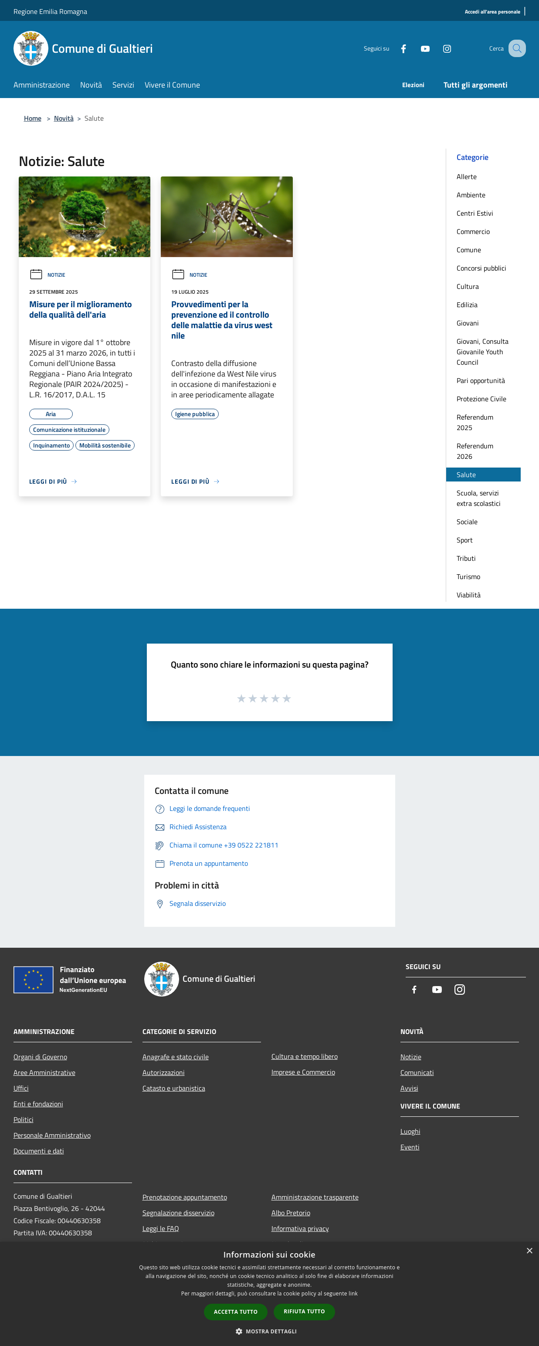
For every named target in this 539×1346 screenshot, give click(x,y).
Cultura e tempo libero (304, 1056)
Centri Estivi (475, 213)
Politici (24, 1119)
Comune (469, 249)
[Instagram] (438, 48)
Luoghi (410, 1131)
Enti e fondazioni (38, 1103)
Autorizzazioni (163, 1072)
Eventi (410, 1147)
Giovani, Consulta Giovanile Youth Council (482, 351)
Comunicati (417, 1072)
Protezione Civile (481, 398)
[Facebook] (394, 48)
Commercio (473, 231)
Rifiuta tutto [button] (304, 1311)
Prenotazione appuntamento (184, 1197)
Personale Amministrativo (52, 1135)
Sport (465, 540)
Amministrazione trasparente (315, 1197)
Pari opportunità (481, 380)
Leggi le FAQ (160, 1228)
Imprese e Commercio (303, 1072)
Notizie (47, 275)
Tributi (466, 558)
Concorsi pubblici (481, 268)
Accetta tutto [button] (236, 1311)
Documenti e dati (39, 1151)
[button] (269, 1331)
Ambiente (471, 195)
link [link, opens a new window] (353, 1293)
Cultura (468, 286)
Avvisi (409, 1088)
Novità (64, 118)
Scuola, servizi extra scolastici (479, 498)
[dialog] (269, 1294)
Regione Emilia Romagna (50, 11)
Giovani (468, 323)
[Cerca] (515, 48)
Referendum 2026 (475, 451)
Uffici (21, 1088)
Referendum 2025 (475, 422)
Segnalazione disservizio (178, 1212)
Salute (466, 474)
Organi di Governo (40, 1056)
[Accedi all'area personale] (492, 12)
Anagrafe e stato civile (175, 1056)
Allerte (467, 176)
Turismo (468, 576)
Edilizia (467, 304)
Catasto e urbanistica (173, 1088)
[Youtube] (416, 48)
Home (32, 118)
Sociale (467, 521)
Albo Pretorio (290, 1212)
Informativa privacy (300, 1228)
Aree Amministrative (44, 1072)
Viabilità (469, 595)
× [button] (529, 1251)
